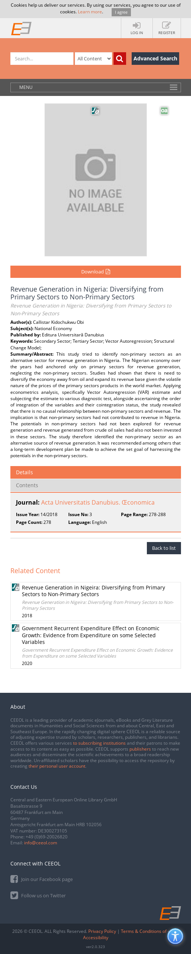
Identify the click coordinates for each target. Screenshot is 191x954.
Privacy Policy (102, 931)
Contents (27, 485)
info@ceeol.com (40, 843)
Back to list (164, 548)
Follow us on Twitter (38, 895)
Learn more (90, 12)
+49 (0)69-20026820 (46, 837)
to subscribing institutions (99, 743)
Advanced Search (155, 58)
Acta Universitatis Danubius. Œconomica (98, 502)
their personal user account (57, 766)
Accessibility (95, 937)
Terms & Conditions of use (148, 931)
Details (24, 472)
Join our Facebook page (41, 878)
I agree (121, 12)
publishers (140, 749)
